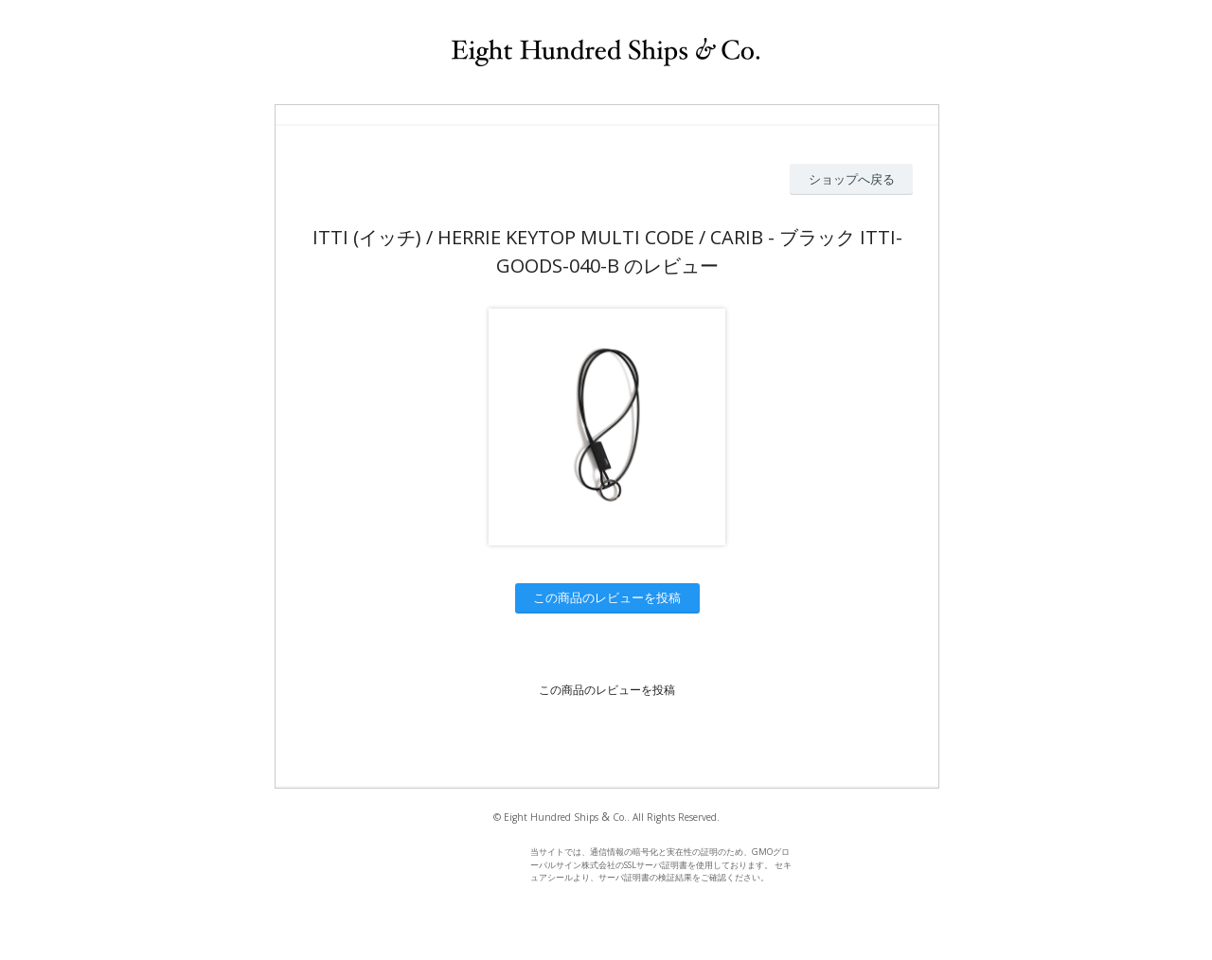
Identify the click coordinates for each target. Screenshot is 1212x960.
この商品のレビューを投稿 (607, 597)
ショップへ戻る (852, 178)
